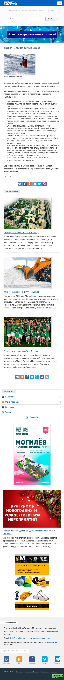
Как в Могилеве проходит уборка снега (21, 292)
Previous (17, 583)
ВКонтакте (10, 397)
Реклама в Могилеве (32, 672)
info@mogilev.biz (17, 638)
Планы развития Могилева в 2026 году (21, 233)
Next (47, 583)
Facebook (9, 407)
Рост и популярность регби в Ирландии (22, 351)
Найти (50, 19)
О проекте (19, 672)
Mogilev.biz (13, 11)
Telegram (34, 417)
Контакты (54, 672)
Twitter (8, 412)
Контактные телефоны (39, 638)
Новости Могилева (24, 11)
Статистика (45, 672)
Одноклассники (12, 402)
